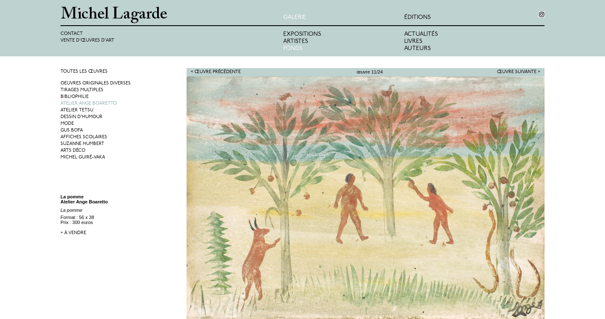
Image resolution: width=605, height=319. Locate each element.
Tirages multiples (81, 90)
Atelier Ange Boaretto (88, 103)
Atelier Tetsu (76, 110)
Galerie (294, 17)
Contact (71, 34)
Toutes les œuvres (84, 71)
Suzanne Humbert (82, 144)
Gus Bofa (71, 130)
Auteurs (417, 48)
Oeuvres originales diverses (95, 83)
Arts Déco (72, 150)
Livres (413, 41)
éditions (417, 17)
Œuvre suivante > (518, 72)
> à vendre (73, 233)
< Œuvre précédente (216, 72)
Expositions (302, 34)
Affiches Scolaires (83, 137)
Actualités (421, 34)
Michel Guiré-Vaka (82, 157)
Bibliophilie (74, 97)
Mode (67, 123)
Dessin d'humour (81, 117)
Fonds (292, 48)
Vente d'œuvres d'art (87, 40)
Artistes (295, 41)
